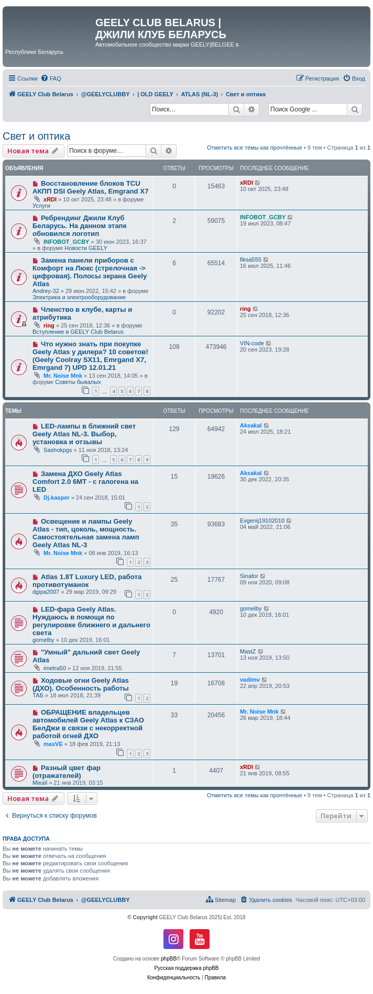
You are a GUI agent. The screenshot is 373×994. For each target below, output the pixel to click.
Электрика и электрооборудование (79, 297)
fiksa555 (250, 259)
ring (48, 325)
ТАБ (37, 695)
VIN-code (252, 343)
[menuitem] (50, 78)
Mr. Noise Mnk (62, 375)
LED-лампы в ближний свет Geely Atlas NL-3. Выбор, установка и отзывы (84, 434)
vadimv (250, 679)
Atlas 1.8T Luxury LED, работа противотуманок (86, 581)
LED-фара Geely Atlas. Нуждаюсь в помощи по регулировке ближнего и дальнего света (91, 621)
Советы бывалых (78, 382)
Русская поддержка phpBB (186, 968)
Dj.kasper (56, 497)
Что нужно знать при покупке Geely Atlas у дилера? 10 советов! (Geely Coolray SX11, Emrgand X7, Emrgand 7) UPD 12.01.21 (90, 355)
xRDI (50, 199)
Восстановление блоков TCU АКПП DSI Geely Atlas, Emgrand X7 (90, 187)
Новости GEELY (85, 248)
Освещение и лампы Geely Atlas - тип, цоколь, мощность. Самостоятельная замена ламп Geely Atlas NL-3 (85, 533)
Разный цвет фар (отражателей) (66, 772)
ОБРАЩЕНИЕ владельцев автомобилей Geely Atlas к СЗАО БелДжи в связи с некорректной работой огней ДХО (88, 724)
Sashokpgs (57, 450)
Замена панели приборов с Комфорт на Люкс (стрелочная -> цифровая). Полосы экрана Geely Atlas (89, 272)
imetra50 (54, 668)
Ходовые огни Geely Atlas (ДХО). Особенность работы (80, 684)
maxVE (53, 744)
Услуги (41, 205)
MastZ (248, 651)
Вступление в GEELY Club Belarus (78, 332)
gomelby (43, 640)
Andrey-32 (45, 291)
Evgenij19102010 (262, 520)
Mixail (39, 783)
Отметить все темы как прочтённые (254, 147)
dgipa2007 (45, 592)
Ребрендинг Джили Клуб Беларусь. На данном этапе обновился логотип (79, 226)
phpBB (169, 959)
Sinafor (249, 576)
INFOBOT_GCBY (66, 242)
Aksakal (251, 425)
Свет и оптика (36, 136)
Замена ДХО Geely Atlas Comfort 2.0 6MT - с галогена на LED (85, 481)
